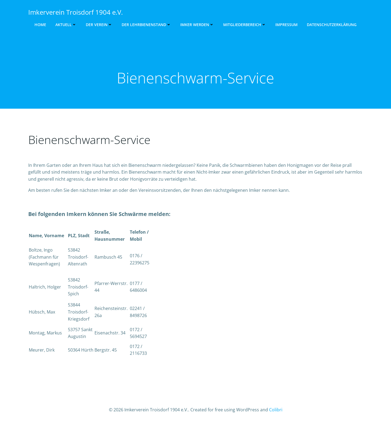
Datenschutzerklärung (332, 24)
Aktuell (66, 24)
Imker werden (197, 24)
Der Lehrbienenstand (146, 24)
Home (40, 24)
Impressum (286, 24)
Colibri (275, 410)
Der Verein (99, 24)
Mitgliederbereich (244, 24)
